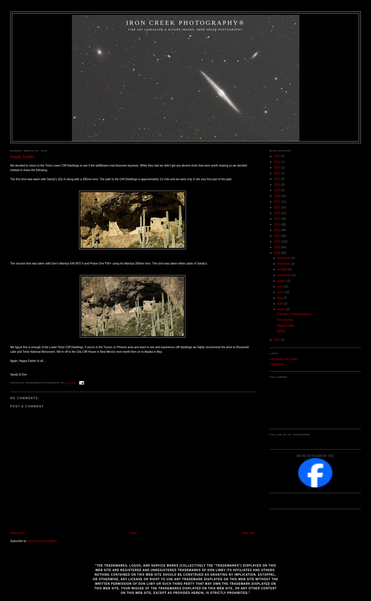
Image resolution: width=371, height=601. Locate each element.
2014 (277, 218)
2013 (277, 224)
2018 (277, 196)
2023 (277, 167)
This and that (285, 319)
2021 (277, 178)
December (284, 258)
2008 (277, 253)
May (280, 298)
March (281, 309)
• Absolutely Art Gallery (284, 359)
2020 (277, 184)
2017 (277, 201)
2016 (277, 207)
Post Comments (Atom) (42, 541)
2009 (277, 247)
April (280, 303)
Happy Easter (22, 156)
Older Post (248, 533)
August (282, 280)
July (280, 286)
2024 (277, 161)
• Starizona (276, 364)
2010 (277, 241)
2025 (277, 156)
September (284, 275)
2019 (277, 190)
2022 (277, 173)
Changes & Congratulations (294, 314)
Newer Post (17, 533)
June (280, 292)
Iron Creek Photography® (185, 22)
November (284, 263)
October (282, 269)
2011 (277, 235)
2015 (277, 213)
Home (133, 533)
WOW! (281, 331)
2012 (277, 230)
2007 (277, 339)
